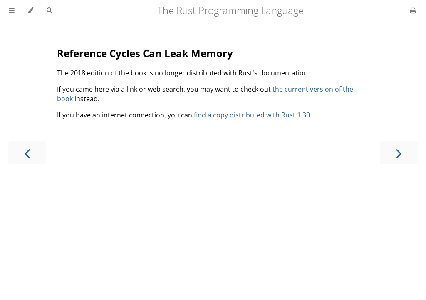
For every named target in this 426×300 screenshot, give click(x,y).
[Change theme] (30, 10)
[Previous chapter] (27, 152)
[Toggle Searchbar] (49, 10)
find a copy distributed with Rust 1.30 (252, 115)
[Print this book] (413, 10)
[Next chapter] (399, 152)
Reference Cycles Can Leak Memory (145, 53)
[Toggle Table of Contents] (11, 10)
